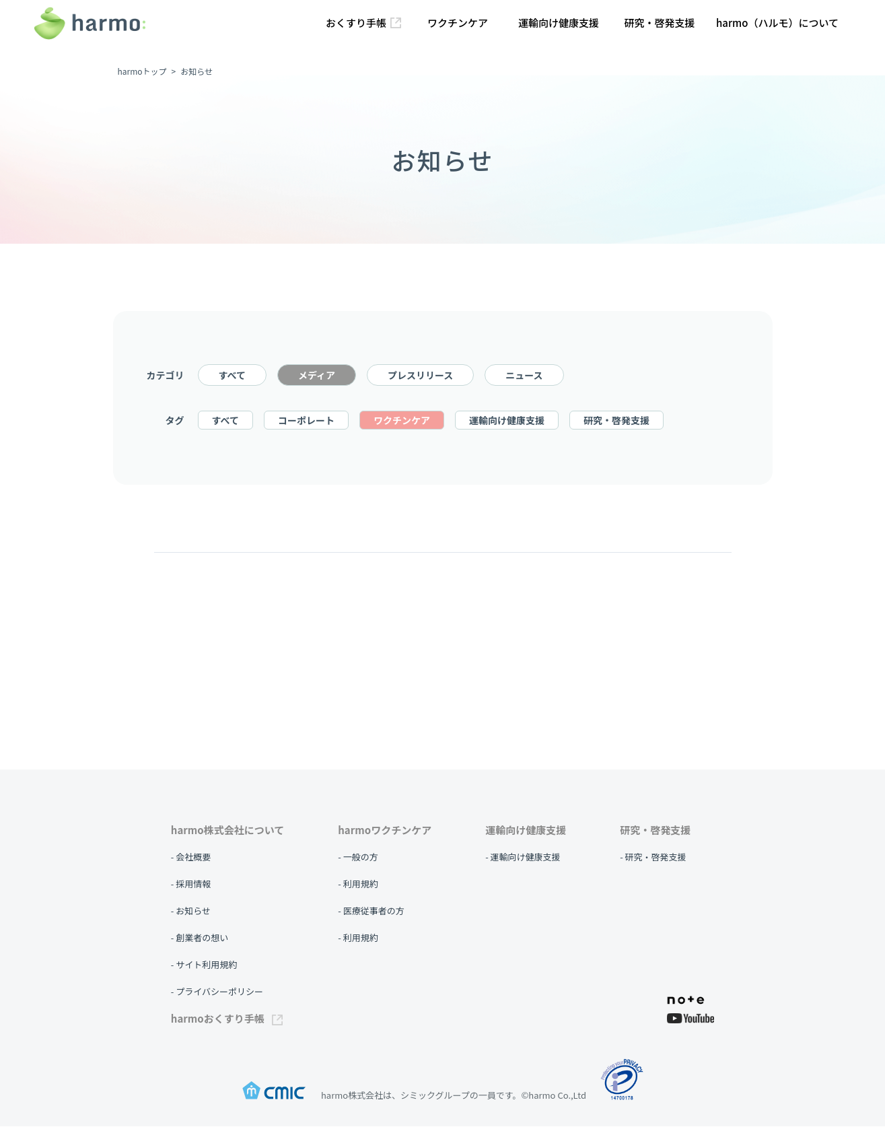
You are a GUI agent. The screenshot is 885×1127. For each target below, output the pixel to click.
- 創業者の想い (199, 937)
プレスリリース (420, 375)
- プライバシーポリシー (217, 991)
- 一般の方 (358, 856)
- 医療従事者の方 (371, 910)
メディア (316, 375)
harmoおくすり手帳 (227, 1018)
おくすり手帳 (363, 23)
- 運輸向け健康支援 (522, 856)
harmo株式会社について (227, 830)
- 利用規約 (358, 883)
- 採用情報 (191, 883)
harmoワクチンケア (384, 830)
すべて (232, 375)
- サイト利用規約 (204, 964)
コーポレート (306, 421)
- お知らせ (191, 910)
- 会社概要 (191, 856)
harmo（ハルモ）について (777, 23)
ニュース (523, 375)
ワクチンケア (457, 23)
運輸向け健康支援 (558, 23)
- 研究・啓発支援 (653, 856)
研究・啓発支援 (659, 23)
